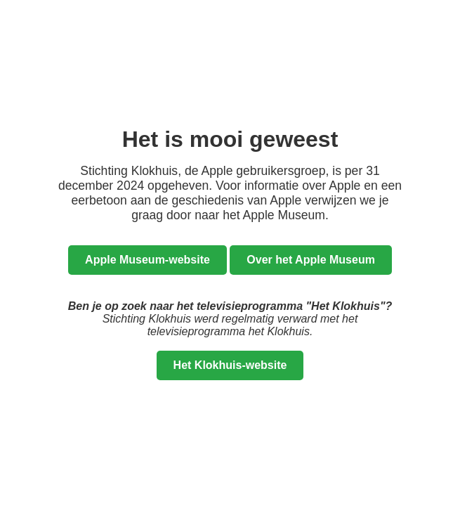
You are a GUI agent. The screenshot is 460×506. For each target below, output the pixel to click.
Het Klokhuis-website (230, 365)
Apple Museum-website (147, 260)
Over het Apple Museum (311, 260)
